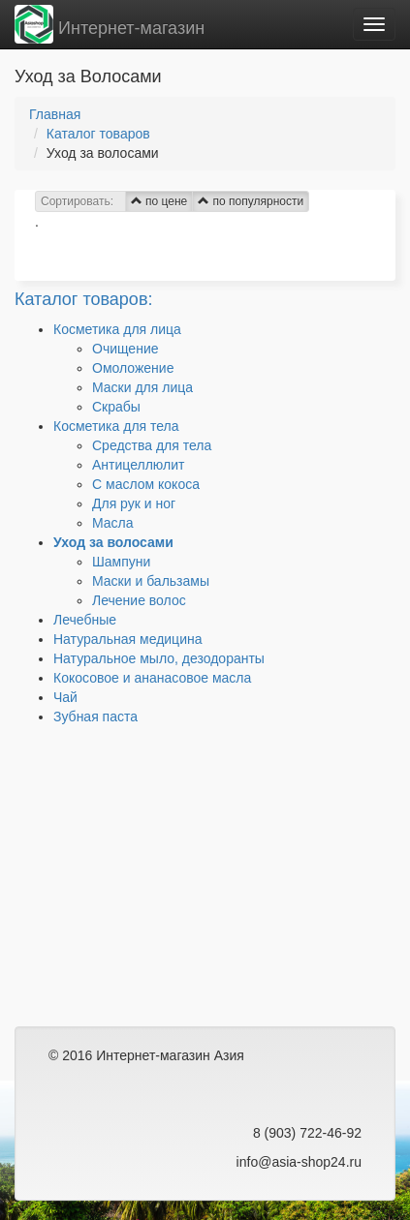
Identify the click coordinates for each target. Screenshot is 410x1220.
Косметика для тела (116, 426)
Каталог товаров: (83, 299)
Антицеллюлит (138, 465)
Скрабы (116, 406)
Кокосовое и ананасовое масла (152, 678)
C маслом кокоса (146, 484)
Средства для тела (151, 445)
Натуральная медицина (127, 639)
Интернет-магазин (110, 24)
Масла (113, 523)
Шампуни (121, 561)
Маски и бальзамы (150, 581)
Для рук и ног (133, 503)
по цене (159, 201)
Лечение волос (139, 600)
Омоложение (132, 368)
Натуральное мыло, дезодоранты (159, 658)
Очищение (125, 348)
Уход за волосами (113, 542)
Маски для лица (142, 387)
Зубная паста (95, 716)
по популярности (250, 201)
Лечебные (84, 619)
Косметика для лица (117, 329)
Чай (65, 697)
